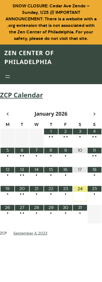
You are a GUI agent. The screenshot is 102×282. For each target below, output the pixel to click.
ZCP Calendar (21, 95)
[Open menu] (7, 76)
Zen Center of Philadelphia (29, 58)
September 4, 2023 (30, 233)
